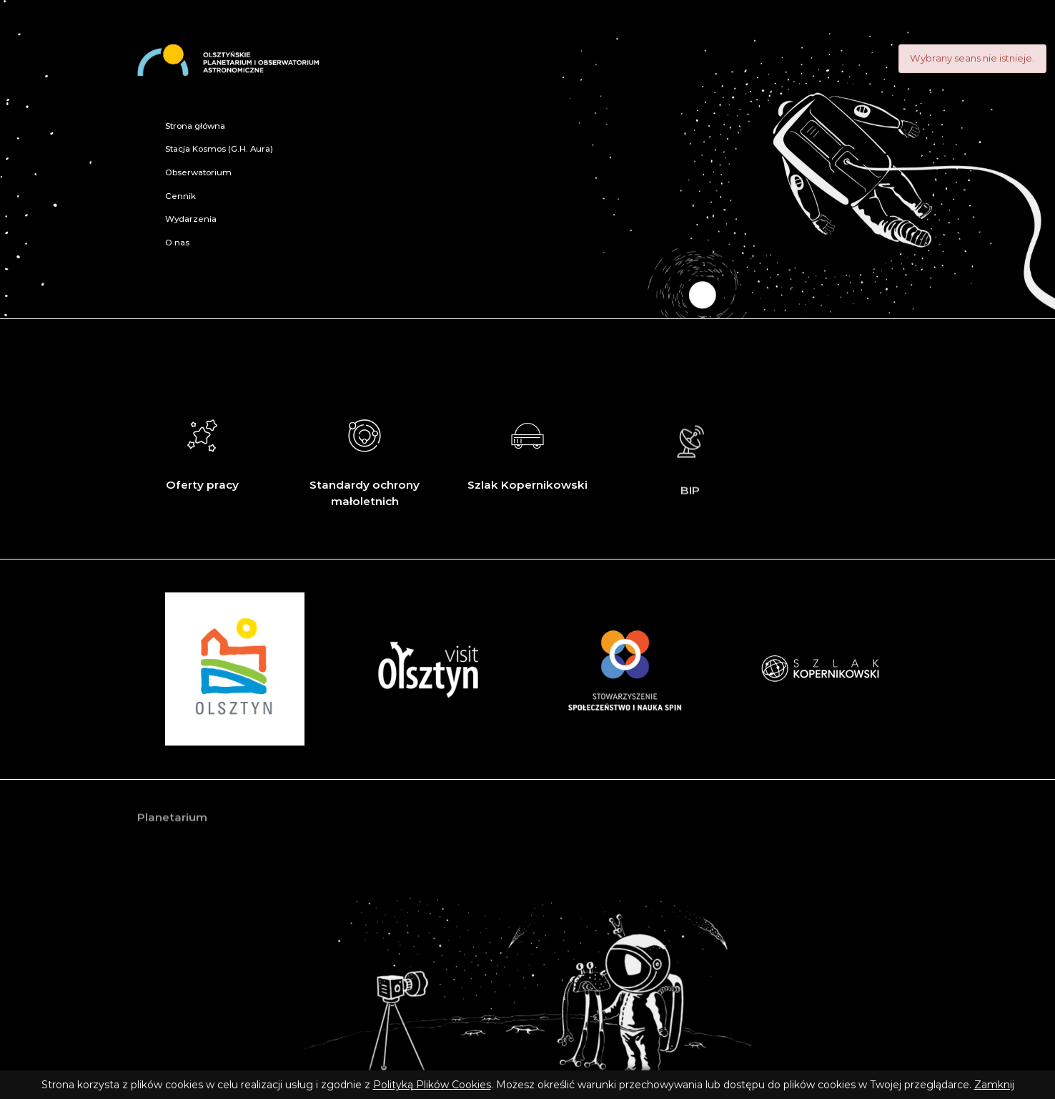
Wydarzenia (191, 219)
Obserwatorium (198, 172)
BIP (690, 463)
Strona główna (195, 126)
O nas (177, 243)
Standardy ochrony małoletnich (365, 459)
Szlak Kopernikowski (527, 451)
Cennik (180, 196)
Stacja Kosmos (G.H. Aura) (219, 149)
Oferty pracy (202, 451)
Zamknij (994, 1084)
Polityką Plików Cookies (432, 1084)
